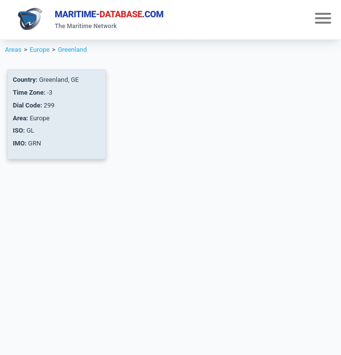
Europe (39, 49)
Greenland (72, 49)
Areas (13, 49)
